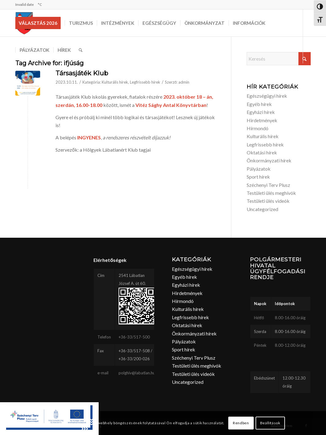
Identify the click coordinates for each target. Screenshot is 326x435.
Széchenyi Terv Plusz (268, 185)
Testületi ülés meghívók (271, 193)
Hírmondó (257, 128)
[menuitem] (40, 22)
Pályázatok (259, 169)
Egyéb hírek (259, 104)
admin (183, 82)
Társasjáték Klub (81, 73)
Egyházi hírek (261, 112)
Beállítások (270, 423)
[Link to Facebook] (17, 76)
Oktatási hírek (262, 152)
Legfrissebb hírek (145, 82)
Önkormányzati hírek (269, 160)
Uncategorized (262, 209)
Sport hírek (258, 177)
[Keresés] (80, 49)
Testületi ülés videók (268, 201)
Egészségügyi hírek (267, 96)
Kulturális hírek (115, 82)
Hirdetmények (262, 120)
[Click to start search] (304, 58)
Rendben (241, 423)
